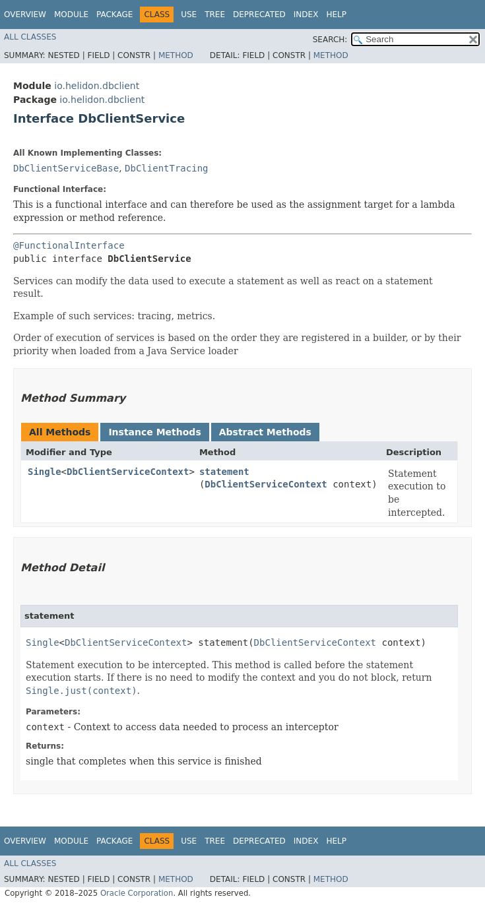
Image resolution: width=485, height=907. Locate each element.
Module (71, 14)
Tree (215, 14)
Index (306, 14)
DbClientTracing (166, 168)
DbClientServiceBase (66, 168)
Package (114, 14)
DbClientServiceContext (128, 471)
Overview (25, 14)
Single (44, 471)
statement (224, 471)
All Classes (30, 37)
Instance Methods (154, 432)
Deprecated (259, 14)
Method (175, 55)
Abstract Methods (265, 432)
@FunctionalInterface (69, 245)
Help (336, 14)
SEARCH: (330, 39)
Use (189, 14)
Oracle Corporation (137, 893)
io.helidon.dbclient (96, 85)
